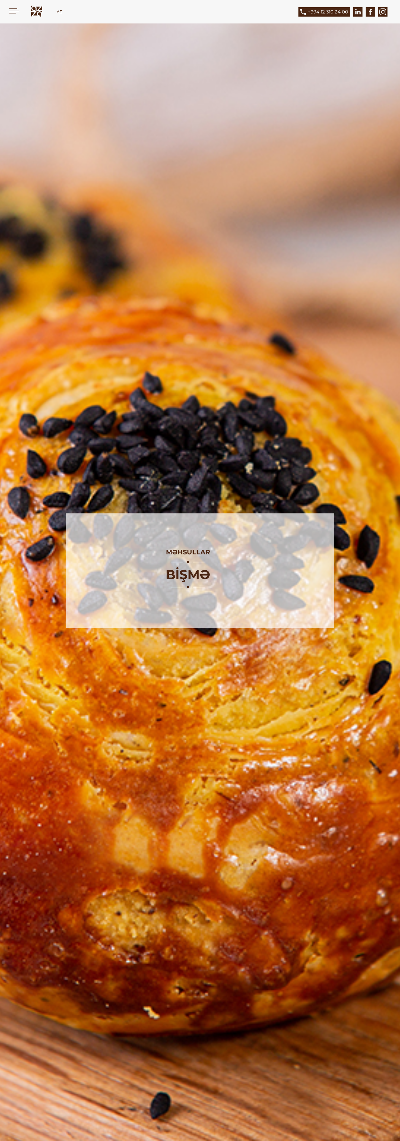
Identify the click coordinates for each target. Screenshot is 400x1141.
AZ (59, 11)
